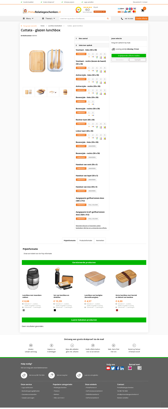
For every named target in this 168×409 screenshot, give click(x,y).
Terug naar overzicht (30, 26)
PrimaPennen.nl (91, 387)
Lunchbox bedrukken (55, 26)
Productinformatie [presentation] (86, 240)
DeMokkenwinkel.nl (92, 394)
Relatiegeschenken (60, 387)
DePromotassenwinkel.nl (94, 391)
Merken (56, 394)
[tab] (69, 240)
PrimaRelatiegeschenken (125, 387)
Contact (144, 2)
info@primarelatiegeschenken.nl (128, 394)
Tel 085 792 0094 (122, 391)
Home (42, 26)
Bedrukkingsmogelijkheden (31, 391)
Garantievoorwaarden (29, 394)
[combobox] (83, 18)
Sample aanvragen (28, 398)
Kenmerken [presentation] (100, 240)
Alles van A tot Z (59, 398)
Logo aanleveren (27, 387)
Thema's (57, 391)
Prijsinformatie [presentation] (70, 240)
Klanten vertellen (122, 398)
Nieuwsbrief (137, 2)
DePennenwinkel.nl (92, 398)
